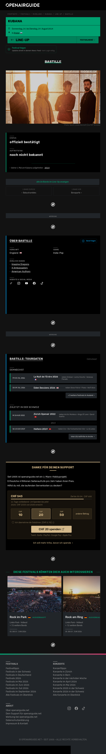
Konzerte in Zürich (62, 671)
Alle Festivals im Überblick (19, 695)
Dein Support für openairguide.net (23, 713)
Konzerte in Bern (61, 675)
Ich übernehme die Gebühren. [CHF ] (33, 522)
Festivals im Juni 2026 (17, 685)
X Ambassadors (20, 268)
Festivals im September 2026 (21, 691)
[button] (88, 40)
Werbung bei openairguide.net (21, 717)
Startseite (12, 14)
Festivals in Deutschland (18, 675)
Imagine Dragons (20, 264)
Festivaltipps (12, 668)
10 (20, 514)
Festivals (25, 14)
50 (61, 514)
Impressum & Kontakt (17, 723)
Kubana (48, 14)
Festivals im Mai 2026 (17, 681)
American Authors (21, 271)
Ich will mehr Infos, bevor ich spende (52, 543)
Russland (37, 14)
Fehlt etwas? (92, 359)
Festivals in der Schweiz (18, 671)
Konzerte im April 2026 (65, 681)
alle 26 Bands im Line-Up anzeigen (52, 182)
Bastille (69, 14)
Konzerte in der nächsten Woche (70, 678)
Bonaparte (76, 191)
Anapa (16, 33)
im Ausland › (81, 395)
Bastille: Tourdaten (26, 358)
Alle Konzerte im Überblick (66, 695)
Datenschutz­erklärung (17, 720)
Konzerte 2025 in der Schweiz (68, 688)
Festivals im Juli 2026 (17, 688)
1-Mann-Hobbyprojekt (55, 476)
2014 (47, 168)
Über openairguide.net (17, 710)
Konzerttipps (59, 668)
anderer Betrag (82, 514)
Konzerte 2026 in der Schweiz (68, 691)
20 (41, 514)
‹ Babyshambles (29, 191)
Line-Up (58, 14)
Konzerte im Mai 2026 (64, 685)
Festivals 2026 (13, 678)
